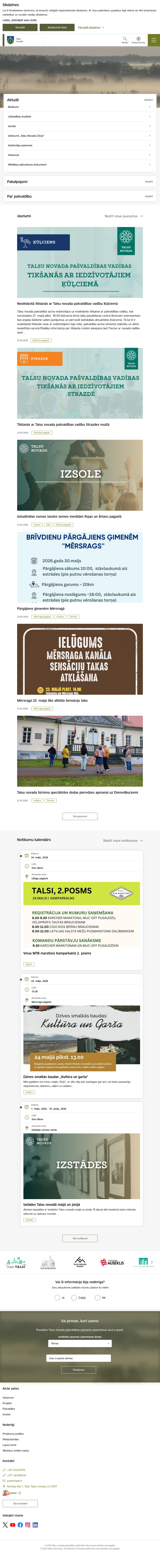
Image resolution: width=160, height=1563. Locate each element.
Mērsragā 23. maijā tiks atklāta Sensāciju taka (52, 700)
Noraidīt (20, 27)
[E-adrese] (10, 1493)
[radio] (59, 1297)
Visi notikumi (80, 1238)
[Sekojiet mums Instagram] (27, 1525)
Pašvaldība (9, 1408)
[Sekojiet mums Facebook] (20, 1525)
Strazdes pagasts (42, 432)
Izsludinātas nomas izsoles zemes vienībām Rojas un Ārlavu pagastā (69, 516)
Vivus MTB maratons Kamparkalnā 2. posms (57, 953)
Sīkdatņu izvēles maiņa (16, 1450)
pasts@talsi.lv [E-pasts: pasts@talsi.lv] (14, 1480)
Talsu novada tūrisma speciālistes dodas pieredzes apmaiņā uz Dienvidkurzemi (77, 792)
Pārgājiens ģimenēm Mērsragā (40, 608)
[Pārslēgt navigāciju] (154, 40)
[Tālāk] (152, 1262)
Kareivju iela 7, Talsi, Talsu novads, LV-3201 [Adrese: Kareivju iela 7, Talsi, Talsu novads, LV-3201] (32, 1486)
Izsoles (37, 524)
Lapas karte (9, 1445)
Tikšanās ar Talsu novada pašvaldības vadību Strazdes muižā (63, 424)
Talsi (48, 524)
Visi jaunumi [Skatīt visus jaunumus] (80, 816)
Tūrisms (73, 616)
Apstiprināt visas (57, 27)
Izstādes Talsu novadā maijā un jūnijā (51, 1204)
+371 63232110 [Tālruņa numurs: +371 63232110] (16, 1470)
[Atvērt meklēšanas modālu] (125, 41)
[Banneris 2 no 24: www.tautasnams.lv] (48, 1262)
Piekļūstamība (11, 1439)
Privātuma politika (13, 1433)
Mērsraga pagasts (42, 616)
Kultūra (60, 616)
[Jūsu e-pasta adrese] (78, 1358)
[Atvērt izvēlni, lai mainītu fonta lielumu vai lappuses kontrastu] (138, 41)
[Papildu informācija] (19, 1493)
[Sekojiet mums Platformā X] (5, 1525)
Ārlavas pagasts (63, 524)
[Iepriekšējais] (8, 1262)
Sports (29, 964)
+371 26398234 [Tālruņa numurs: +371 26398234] (16, 1475)
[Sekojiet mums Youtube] (12, 1525)
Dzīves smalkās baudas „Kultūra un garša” (55, 1077)
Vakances (8, 1397)
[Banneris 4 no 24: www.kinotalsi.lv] (112, 1262)
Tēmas (55, 1343)
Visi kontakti (20, 1503)
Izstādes (30, 1220)
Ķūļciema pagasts (41, 340)
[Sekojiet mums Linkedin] (35, 1525)
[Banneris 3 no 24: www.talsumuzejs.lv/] (80, 1262)
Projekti (7, 1403)
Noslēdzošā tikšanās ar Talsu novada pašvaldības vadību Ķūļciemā (67, 303)
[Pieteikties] (78, 1370)
